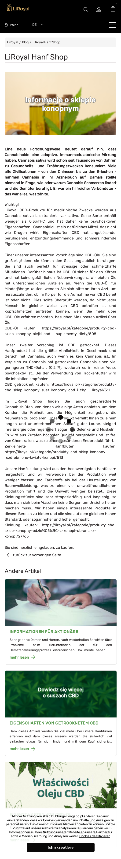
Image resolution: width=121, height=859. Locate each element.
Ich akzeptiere (60, 847)
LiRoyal (12, 42)
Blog (25, 42)
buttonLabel (112, 25)
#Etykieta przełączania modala (86, 9)
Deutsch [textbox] (33, 25)
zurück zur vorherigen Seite (37, 555)
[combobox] (11, 25)
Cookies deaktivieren (94, 836)
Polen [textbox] (14, 25)
